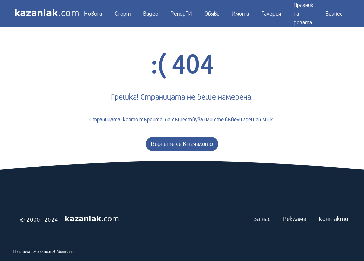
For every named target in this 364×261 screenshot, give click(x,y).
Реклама (294, 218)
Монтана (65, 251)
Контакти (333, 218)
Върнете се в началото (182, 143)
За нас (262, 218)
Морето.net (44, 251)
